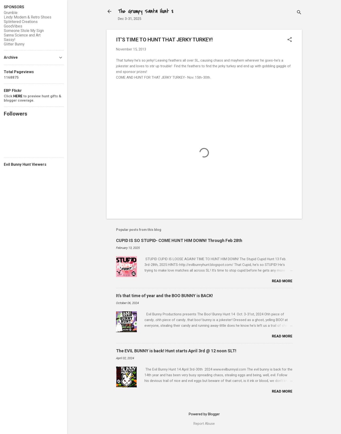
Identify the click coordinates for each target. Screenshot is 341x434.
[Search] (299, 13)
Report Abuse (204, 423)
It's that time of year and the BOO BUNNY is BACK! (164, 295)
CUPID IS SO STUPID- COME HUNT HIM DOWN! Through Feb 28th (179, 240)
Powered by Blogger (204, 414)
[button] (289, 40)
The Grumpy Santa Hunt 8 (145, 11)
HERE (17, 96)
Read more (282, 281)
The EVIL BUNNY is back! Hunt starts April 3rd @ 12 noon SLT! (176, 350)
